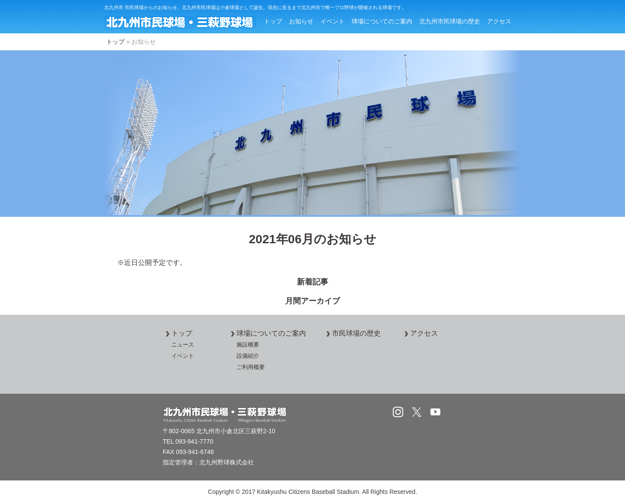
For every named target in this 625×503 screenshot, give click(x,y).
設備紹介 (248, 356)
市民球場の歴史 (352, 333)
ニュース (182, 344)
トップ (273, 21)
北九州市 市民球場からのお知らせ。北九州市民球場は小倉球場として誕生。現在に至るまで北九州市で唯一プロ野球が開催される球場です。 (255, 7)
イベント (332, 21)
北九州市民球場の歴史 (449, 21)
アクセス (499, 21)
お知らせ (301, 21)
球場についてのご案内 (382, 21)
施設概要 (248, 344)
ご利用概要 (251, 367)
